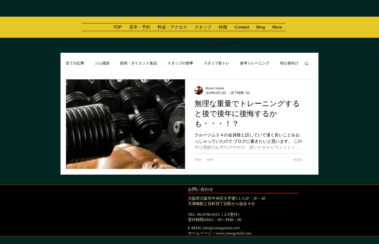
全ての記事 (75, 63)
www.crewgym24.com (233, 233)
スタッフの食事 (180, 63)
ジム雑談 (102, 63)
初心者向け (289, 63)
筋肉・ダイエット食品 (138, 63)
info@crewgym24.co (219, 228)
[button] (306, 64)
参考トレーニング (255, 63)
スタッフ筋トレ (217, 63)
